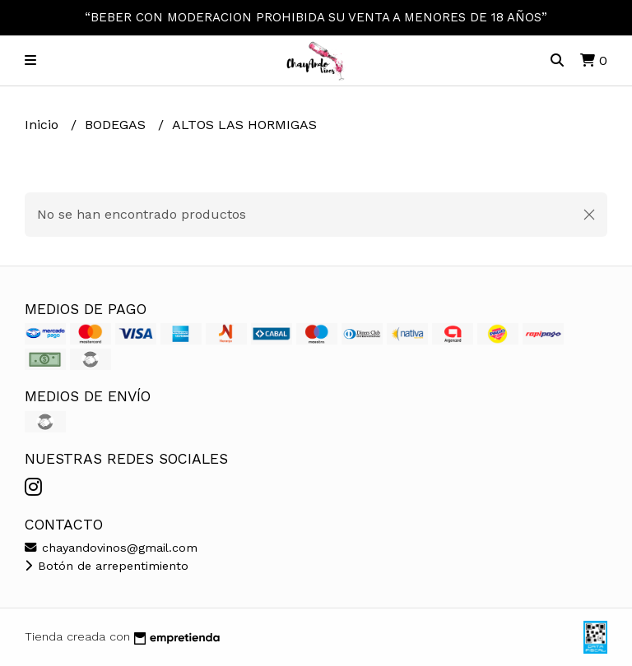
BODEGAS (117, 124)
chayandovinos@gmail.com (111, 547)
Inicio (44, 124)
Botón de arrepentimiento (106, 565)
